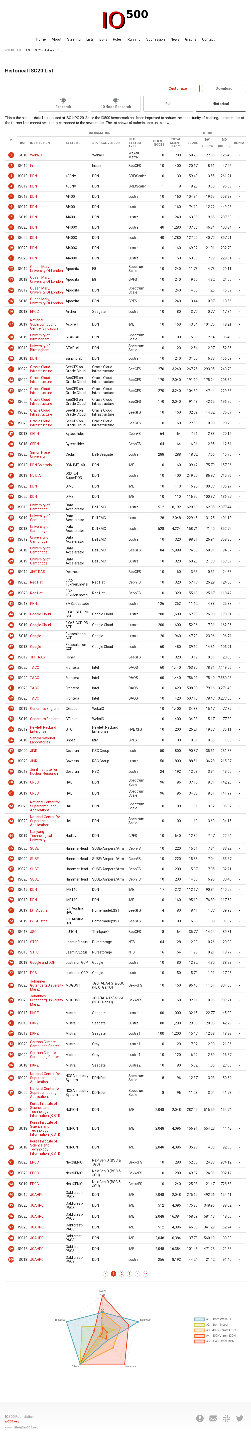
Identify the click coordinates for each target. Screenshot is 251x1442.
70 (11, 899)
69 (11, 889)
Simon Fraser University (40, 454)
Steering (74, 39)
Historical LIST (52, 50)
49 (11, 667)
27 (11, 433)
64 (11, 835)
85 (11, 1065)
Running (134, 39)
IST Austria (39, 910)
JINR (33, 751)
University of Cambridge (40, 507)
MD (224, 139)
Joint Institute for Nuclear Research (44, 771)
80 (11, 1012)
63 (11, 821)
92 (11, 1173)
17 (11, 324)
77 (11, 973)
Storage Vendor (106, 143)
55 (11, 729)
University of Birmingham (40, 337)
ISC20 (38, 50)
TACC (34, 667)
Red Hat (36, 582)
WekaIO (36, 155)
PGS (33, 973)
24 (11, 401)
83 (11, 1043)
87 (11, 1092)
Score (192, 143)
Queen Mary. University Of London (46, 290)
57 (11, 750)
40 (11, 571)
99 (11, 1249)
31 (11, 475)
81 (11, 1023)
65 (11, 848)
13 (11, 279)
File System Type (135, 143)
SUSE (34, 848)
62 (11, 806)
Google (35, 636)
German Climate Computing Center (44, 1044)
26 (11, 423)
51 (11, 688)
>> (145, 1273)
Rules (117, 39)
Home (41, 39)
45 (11, 625)
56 (11, 740)
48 (11, 657)
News (175, 39)
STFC (34, 942)
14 (11, 290)
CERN (34, 434)
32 (11, 486)
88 (11, 1109)
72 (11, 921)
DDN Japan (39, 207)
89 (11, 1128)
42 (11, 593)
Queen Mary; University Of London (46, 279)
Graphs (190, 39)
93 (11, 1184)
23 (11, 390)
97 (11, 1227)
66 (11, 858)
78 (11, 985)
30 (11, 465)
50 (11, 677)
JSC (33, 932)
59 (11, 771)
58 (11, 761)
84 (11, 1054)
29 (11, 454)
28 (11, 444)
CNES (34, 782)
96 (11, 1216)
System (72, 143)
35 (11, 517)
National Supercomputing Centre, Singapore (44, 324)
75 (11, 952)
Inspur (35, 166)
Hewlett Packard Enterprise (43, 729)
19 (11, 348)
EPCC (34, 312)
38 (11, 550)
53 (11, 708)
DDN (33, 176)
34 (11, 507)
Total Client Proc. (175, 143)
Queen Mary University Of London (46, 269)
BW (207, 139)
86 (11, 1078)
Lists (90, 39)
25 (11, 412)
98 (11, 1238)
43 (11, 603)
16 (11, 311)
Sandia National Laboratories (42, 740)
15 (11, 301)
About (56, 39)
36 (11, 528)
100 (11, 1259)
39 (11, 561)
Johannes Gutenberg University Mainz (46, 985)
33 (11, 496)
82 (11, 1033)
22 (11, 379)
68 (11, 879)
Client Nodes (158, 143)
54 (11, 718)
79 (11, 1000)
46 (11, 635)
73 (11, 931)
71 (11, 910)
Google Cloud (40, 614)
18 (11, 337)
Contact (208, 39)
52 (11, 698)
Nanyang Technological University (41, 836)
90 (11, 1147)
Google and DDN (42, 962)
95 (11, 1205)
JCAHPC (37, 1195)
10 (11, 247)
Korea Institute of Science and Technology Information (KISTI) (45, 1110)
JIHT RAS (37, 572)
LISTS (29, 50)
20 (11, 358)
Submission (155, 39)
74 (11, 942)
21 (11, 369)
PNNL (34, 604)
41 (11, 582)
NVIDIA (35, 475)
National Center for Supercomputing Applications (45, 806)
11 (11, 258)
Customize (178, 88)
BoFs (103, 39)
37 (11, 539)
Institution (40, 143)
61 (11, 793)
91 (11, 1162)
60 (11, 782)
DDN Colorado (41, 465)
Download (224, 88)
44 (11, 614)
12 (11, 268)
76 (11, 962)
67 (11, 869)
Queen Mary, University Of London (46, 301)
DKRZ (34, 1013)
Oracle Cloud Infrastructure (41, 369)
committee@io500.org (21, 1427)
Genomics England (44, 709)
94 (11, 1194)
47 (11, 646)
